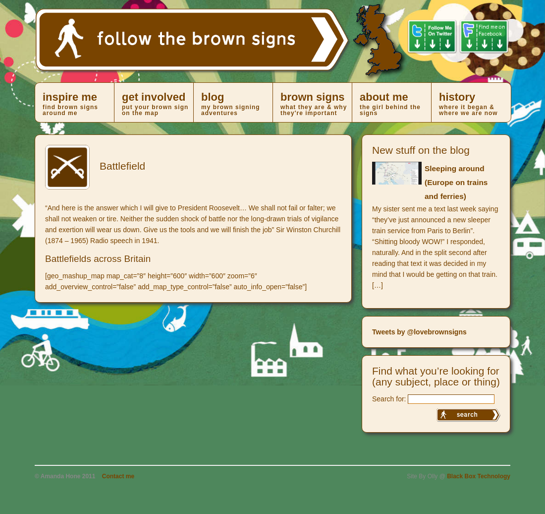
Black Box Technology (478, 476)
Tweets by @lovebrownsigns (419, 332)
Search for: (389, 399)
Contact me (118, 476)
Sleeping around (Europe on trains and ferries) (456, 182)
